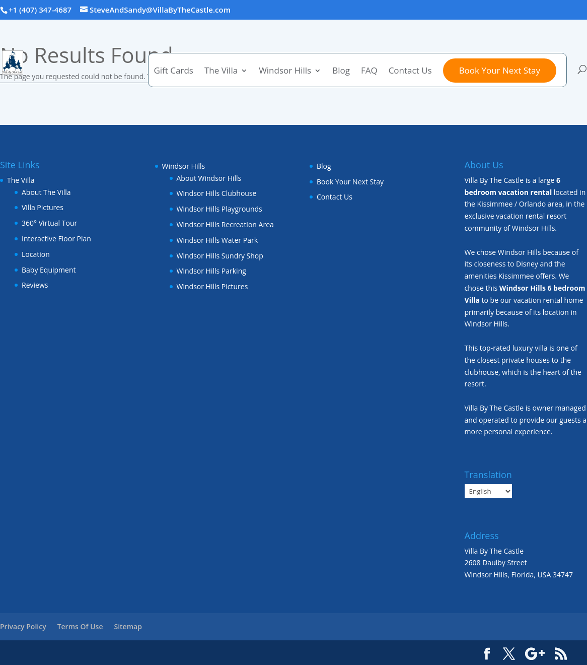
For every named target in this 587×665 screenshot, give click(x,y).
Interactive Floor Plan (56, 238)
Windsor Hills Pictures (212, 286)
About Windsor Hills (209, 178)
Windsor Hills (285, 71)
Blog (341, 71)
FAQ (369, 71)
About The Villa (46, 192)
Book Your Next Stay (499, 70)
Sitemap (127, 626)
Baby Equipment (49, 270)
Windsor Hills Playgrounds (219, 209)
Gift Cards (173, 71)
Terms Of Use (80, 626)
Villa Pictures (42, 207)
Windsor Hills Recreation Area (225, 224)
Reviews (35, 285)
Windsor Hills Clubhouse (217, 193)
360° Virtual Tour (49, 223)
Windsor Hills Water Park (217, 240)
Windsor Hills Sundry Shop (220, 255)
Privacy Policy (23, 626)
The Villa (221, 71)
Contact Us (410, 71)
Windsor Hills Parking (211, 271)
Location (36, 254)
